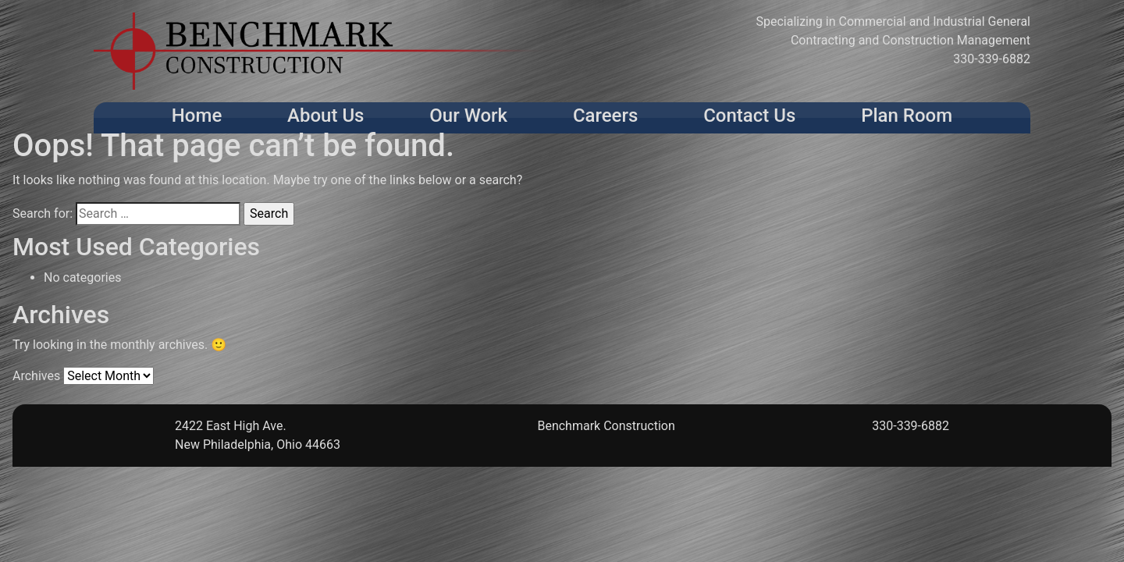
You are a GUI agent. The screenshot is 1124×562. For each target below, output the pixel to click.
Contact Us (749, 115)
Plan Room (906, 115)
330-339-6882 (991, 59)
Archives (36, 375)
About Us (325, 115)
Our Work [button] (468, 115)
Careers (605, 115)
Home (197, 115)
